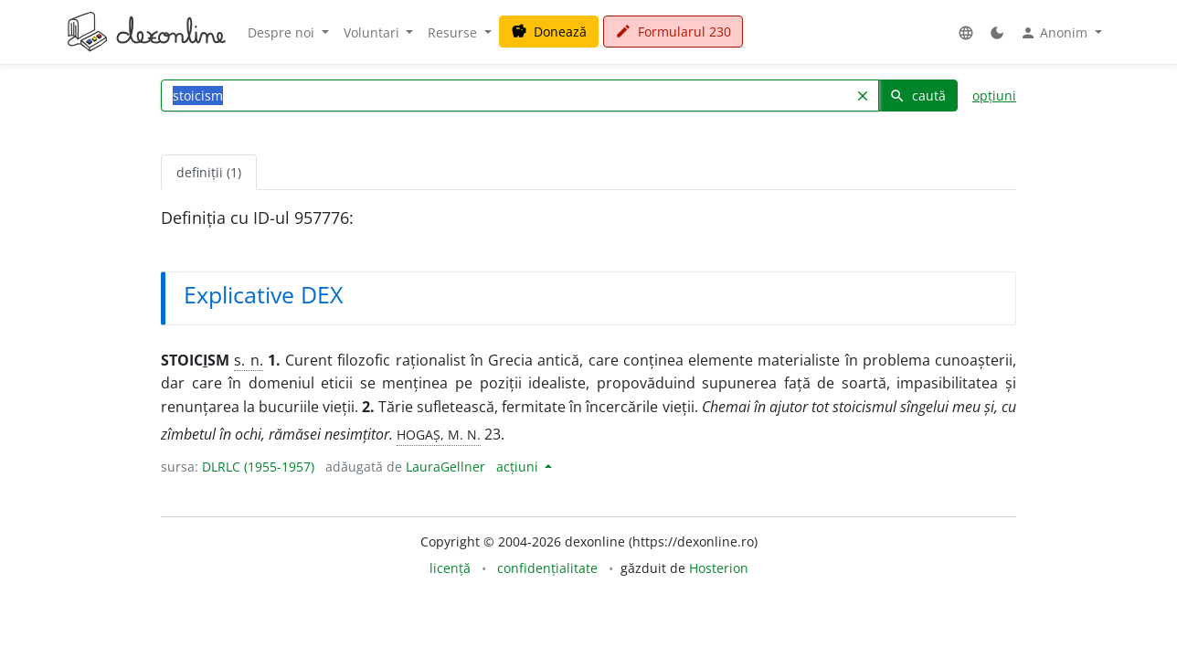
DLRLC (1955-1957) (258, 466)
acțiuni (519, 466)
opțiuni (994, 95)
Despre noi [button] (283, 32)
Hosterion (718, 568)
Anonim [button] (1055, 33)
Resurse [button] (454, 32)
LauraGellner (445, 466)
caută (917, 95)
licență (450, 568)
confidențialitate (547, 568)
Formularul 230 (673, 31)
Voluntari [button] (373, 32)
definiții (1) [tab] (208, 172)
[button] (965, 32)
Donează (549, 31)
